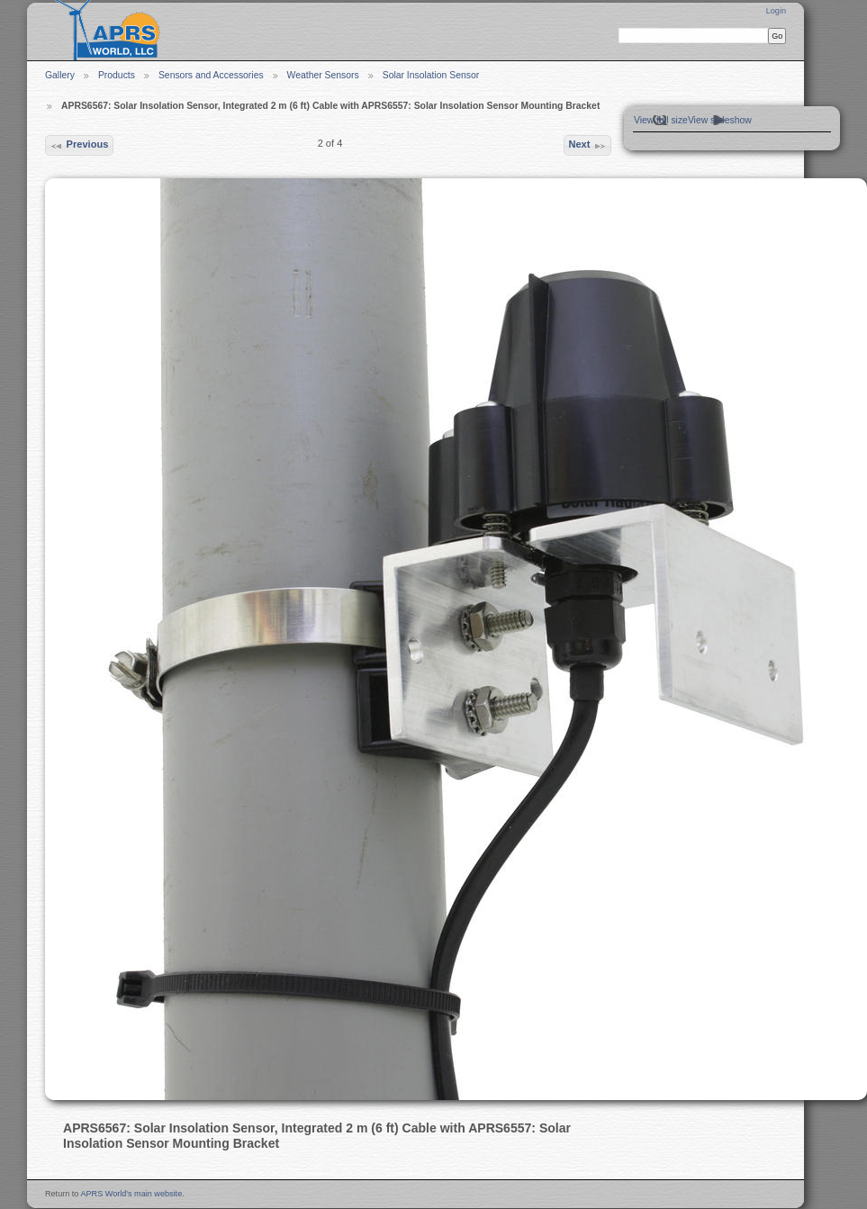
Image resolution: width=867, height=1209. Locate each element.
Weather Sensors (323, 75)
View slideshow (720, 120)
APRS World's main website (131, 1193)
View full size (661, 120)
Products (116, 75)
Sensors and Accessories (211, 75)
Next (587, 146)
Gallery (60, 75)
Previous (79, 146)
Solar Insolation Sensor (431, 75)
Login (776, 10)
